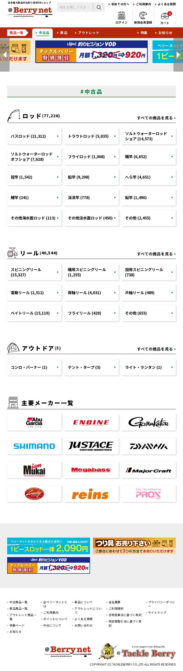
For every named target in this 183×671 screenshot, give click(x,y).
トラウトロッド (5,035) (88, 136)
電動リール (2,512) (27, 292)
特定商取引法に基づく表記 (125, 623)
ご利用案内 (143, 4)
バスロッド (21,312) (28, 136)
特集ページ (17, 625)
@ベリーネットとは (55, 604)
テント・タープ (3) (84, 367)
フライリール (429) (84, 313)
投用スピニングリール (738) (144, 272)
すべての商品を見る (155, 118)
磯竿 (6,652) (136, 156)
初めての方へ (121, 4)
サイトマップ (157, 612)
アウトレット (88, 32)
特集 (144, 32)
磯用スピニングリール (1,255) (87, 272)
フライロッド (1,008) (86, 156)
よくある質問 (167, 4)
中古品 (44, 32)
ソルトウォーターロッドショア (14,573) (146, 136)
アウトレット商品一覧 (23, 617)
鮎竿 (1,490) (136, 197)
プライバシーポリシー (161, 604)
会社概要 (115, 602)
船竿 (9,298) (79, 177)
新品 (63, 32)
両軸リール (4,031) (84, 292)
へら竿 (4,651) (138, 177)
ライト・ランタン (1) (143, 367)
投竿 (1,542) (21, 177)
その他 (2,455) (138, 218)
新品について (84, 602)
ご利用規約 (116, 608)
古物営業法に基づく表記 (125, 615)
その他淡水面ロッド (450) (90, 218)
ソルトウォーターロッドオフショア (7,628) (32, 156)
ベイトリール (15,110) (30, 313)
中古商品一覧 (19, 602)
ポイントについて (55, 619)
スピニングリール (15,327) (26, 272)
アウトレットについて (88, 610)
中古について (52, 625)
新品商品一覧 (19, 608)
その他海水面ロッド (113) (33, 218)
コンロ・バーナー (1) (29, 367)
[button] (5, 55)
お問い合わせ (84, 625)
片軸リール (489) (140, 292)
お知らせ (165, 32)
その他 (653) (136, 313)
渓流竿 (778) (79, 197)
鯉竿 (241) (20, 197)
